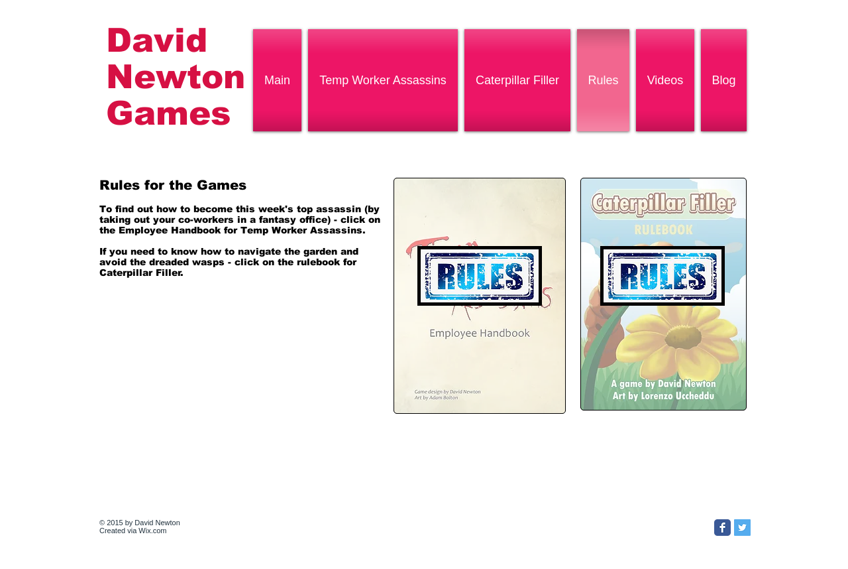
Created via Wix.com (132, 531)
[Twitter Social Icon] (742, 527)
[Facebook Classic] (722, 527)
